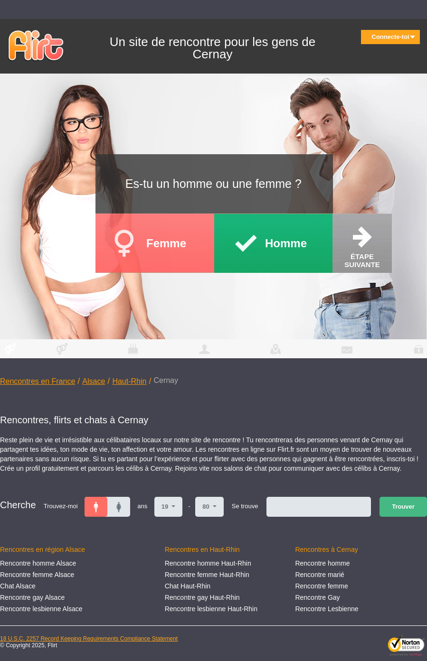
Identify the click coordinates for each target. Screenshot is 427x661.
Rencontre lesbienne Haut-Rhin (211, 609)
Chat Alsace (18, 586)
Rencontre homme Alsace (38, 563)
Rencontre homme (322, 563)
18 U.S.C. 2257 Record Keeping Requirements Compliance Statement (89, 638)
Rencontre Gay (317, 597)
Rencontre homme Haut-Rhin (208, 563)
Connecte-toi (393, 36)
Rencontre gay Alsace (32, 597)
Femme (166, 243)
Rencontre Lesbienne (326, 609)
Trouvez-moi (61, 506)
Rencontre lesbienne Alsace (41, 609)
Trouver (403, 506)
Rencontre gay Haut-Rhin (202, 597)
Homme (286, 243)
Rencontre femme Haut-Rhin (207, 574)
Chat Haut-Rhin (188, 586)
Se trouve (245, 506)
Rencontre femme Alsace (37, 574)
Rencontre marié (319, 574)
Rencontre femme (321, 586)
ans (142, 506)
